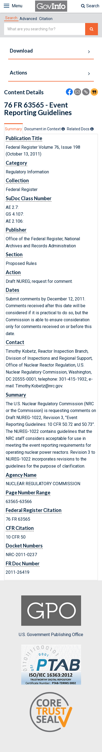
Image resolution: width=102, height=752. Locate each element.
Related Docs (80, 129)
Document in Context (44, 129)
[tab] (11, 17)
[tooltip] (63, 129)
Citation (45, 19)
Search (90, 5)
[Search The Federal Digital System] (91, 29)
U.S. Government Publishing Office (51, 616)
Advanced (28, 19)
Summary (13, 129)
